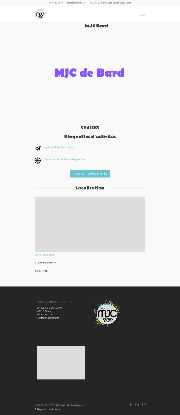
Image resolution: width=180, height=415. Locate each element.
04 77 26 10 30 (55, 3)
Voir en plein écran (45, 254)
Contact (61, 405)
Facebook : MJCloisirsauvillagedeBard (65, 159)
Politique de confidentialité (47, 409)
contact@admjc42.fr (76, 3)
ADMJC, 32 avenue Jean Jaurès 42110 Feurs (110, 3)
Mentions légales (75, 405)
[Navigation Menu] (143, 14)
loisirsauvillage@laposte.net (59, 147)
